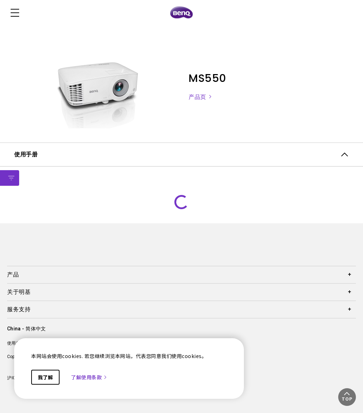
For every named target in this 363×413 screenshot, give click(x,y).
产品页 (200, 97)
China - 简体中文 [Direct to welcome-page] (26, 328)
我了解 (45, 377)
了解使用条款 (89, 377)
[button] (347, 397)
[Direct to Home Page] (181, 13)
